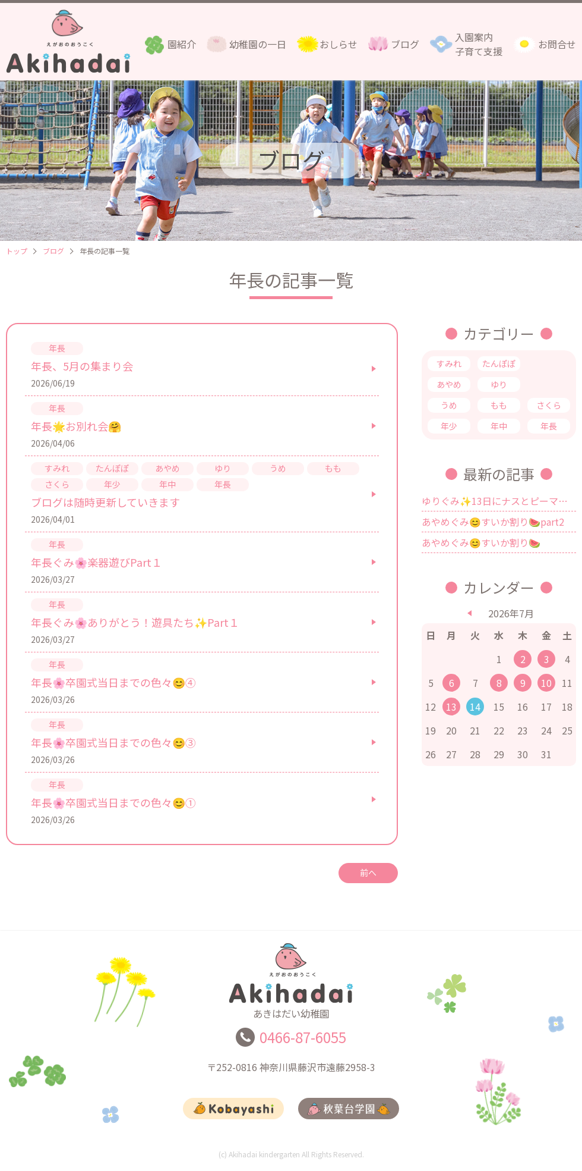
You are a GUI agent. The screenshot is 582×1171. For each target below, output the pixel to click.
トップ (16, 251)
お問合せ (557, 44)
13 (451, 706)
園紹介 (181, 44)
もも (499, 405)
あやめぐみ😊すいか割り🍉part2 (493, 521)
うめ (449, 405)
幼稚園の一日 (257, 44)
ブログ (405, 44)
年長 (548, 426)
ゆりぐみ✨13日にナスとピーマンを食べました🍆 (499, 501)
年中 (499, 426)
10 (546, 683)
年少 (449, 426)
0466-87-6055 (303, 1042)
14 (475, 706)
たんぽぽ (498, 363)
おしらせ (339, 44)
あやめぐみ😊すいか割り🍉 (481, 542)
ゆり (499, 384)
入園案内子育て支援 (478, 44)
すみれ (448, 363)
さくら (548, 405)
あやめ (448, 384)
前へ (368, 872)
